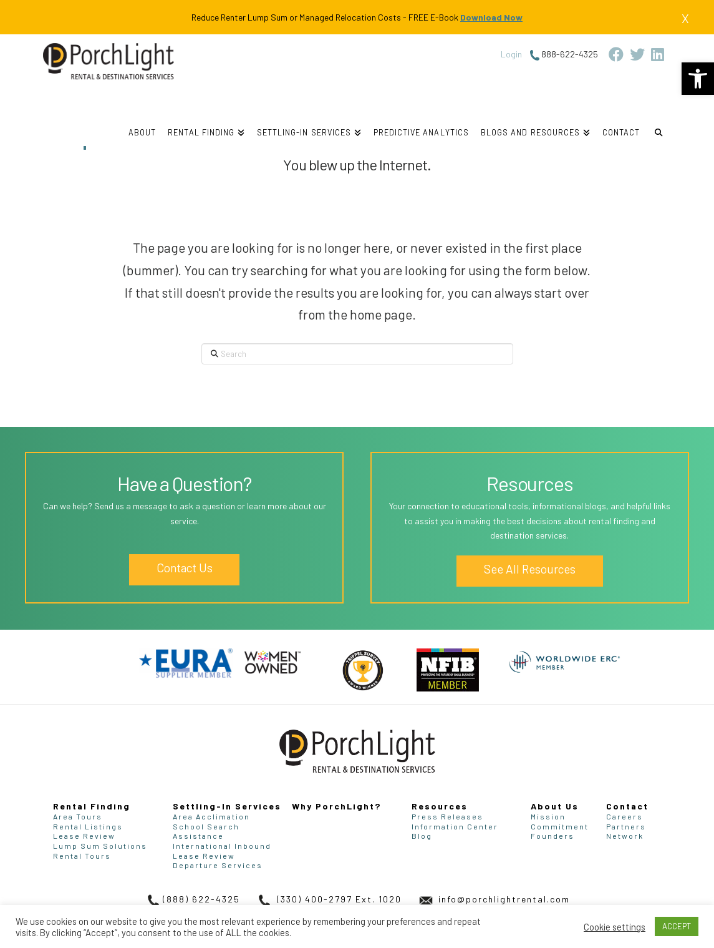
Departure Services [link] (218, 865)
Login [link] (511, 54)
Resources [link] (440, 806)
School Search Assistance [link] (206, 831)
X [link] (685, 18)
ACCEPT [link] (676, 926)
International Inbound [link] (222, 845)
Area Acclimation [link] (211, 816)
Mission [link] (548, 816)
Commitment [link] (560, 826)
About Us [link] (555, 806)
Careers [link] (624, 816)
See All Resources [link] (530, 569)
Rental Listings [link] (88, 826)
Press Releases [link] (447, 816)
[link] (698, 78)
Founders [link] (552, 835)
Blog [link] (422, 835)
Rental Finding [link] (91, 806)
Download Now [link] (491, 17)
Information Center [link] (455, 826)
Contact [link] (627, 806)
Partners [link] (626, 826)
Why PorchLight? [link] (336, 806)
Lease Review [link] (84, 835)
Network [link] (625, 835)
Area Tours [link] (77, 816)
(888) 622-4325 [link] (192, 899)
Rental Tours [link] (82, 855)
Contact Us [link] (185, 567)
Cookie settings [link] (614, 926)
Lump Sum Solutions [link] (100, 845)
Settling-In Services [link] (227, 806)
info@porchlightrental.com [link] (493, 899)
